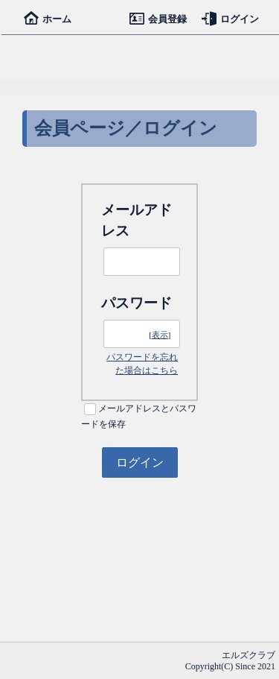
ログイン (230, 19)
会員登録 (158, 19)
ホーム (47, 19)
